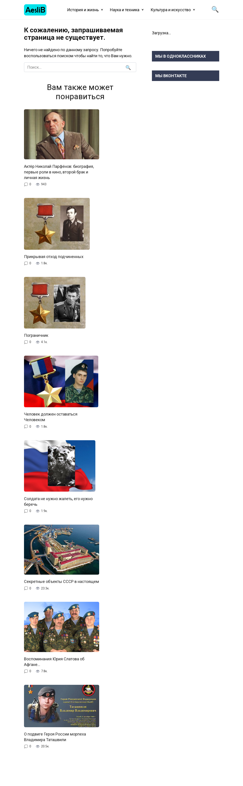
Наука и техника (124, 9)
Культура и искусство (171, 9)
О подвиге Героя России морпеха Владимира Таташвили (55, 737)
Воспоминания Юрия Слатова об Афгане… (54, 662)
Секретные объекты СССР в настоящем (61, 581)
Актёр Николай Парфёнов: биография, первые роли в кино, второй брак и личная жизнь (59, 172)
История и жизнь (83, 9)
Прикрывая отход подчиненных (53, 256)
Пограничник (36, 335)
